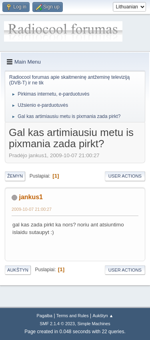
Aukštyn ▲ (103, 315)
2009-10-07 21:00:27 (32, 209)
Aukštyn (17, 270)
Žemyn (15, 176)
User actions (125, 176)
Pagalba (44, 315)
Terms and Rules (72, 315)
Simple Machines (94, 323)
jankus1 (31, 197)
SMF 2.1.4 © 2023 (57, 323)
